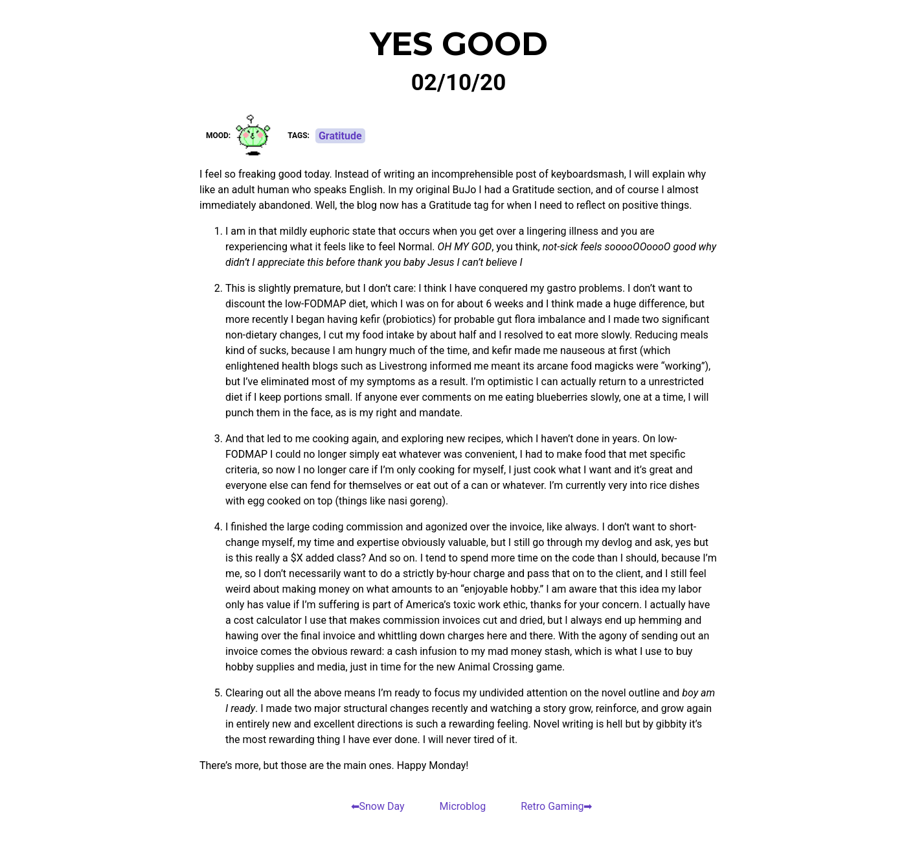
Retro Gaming (552, 806)
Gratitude (340, 136)
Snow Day (382, 806)
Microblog (463, 806)
